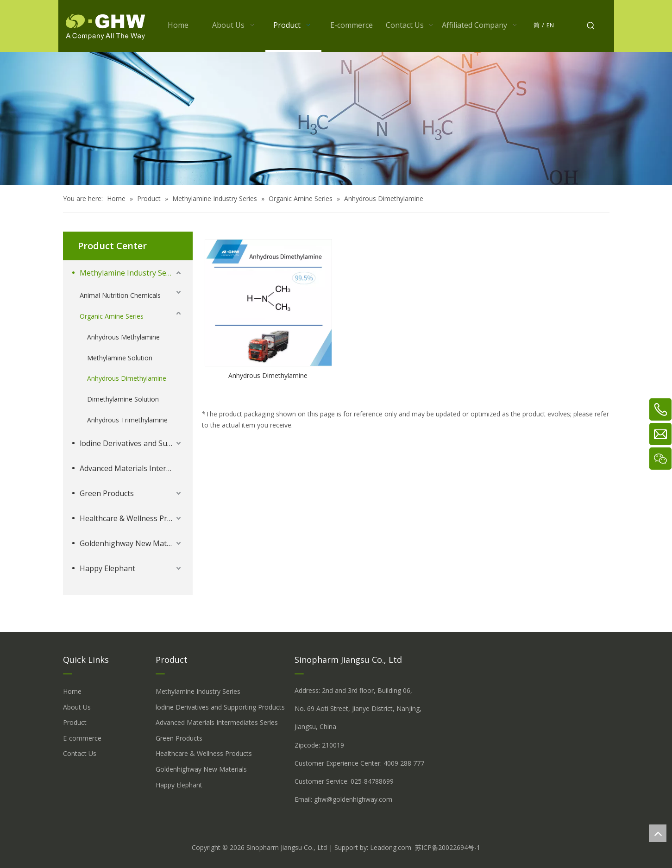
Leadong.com (390, 847)
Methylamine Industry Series (129, 273)
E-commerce (82, 738)
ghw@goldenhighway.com (353, 799)
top (657, 833)
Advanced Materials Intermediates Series (131, 468)
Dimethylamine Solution (123, 399)
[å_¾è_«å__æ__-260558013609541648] (336, 118)
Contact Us (79, 753)
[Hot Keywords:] (591, 26)
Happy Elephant (107, 568)
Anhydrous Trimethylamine (127, 419)
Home (72, 691)
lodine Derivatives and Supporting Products (131, 443)
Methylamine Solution (119, 357)
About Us (77, 707)
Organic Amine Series (112, 316)
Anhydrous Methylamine (123, 337)
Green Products (107, 493)
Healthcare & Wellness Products (131, 518)
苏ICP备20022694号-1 (447, 847)
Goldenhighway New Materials (131, 543)
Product (75, 722)
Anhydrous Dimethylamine (126, 378)
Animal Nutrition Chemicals (120, 295)
